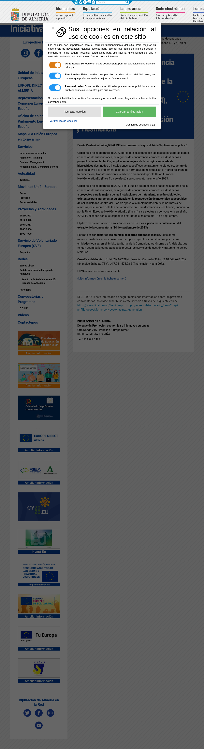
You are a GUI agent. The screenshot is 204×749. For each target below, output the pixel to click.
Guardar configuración (129, 111)
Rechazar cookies (75, 111)
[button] (66, 13)
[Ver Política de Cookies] (63, 120)
